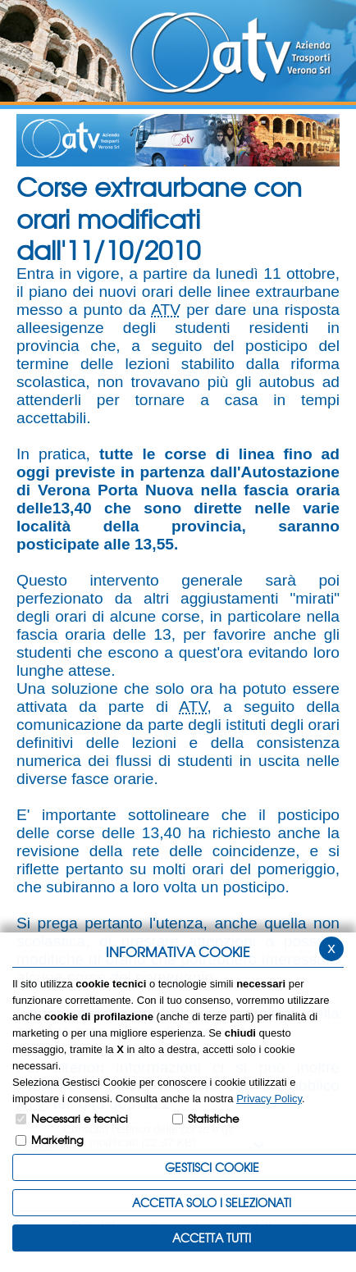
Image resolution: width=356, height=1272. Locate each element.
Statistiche (213, 1118)
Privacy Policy (269, 1098)
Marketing (57, 1139)
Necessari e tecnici (79, 1118)
